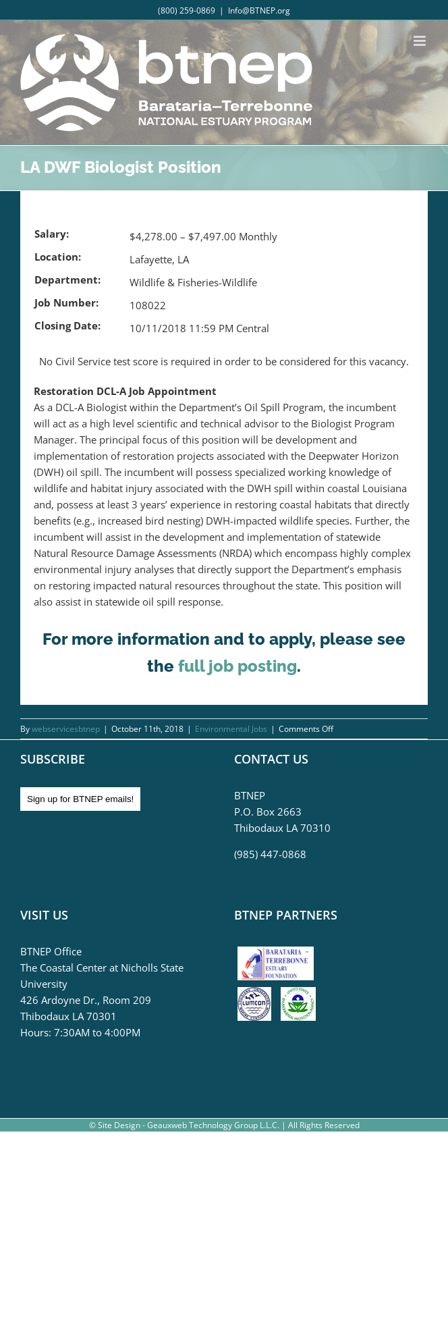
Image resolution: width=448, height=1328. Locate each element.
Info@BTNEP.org (259, 10)
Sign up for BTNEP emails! (80, 799)
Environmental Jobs (231, 729)
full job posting (237, 666)
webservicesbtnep (66, 729)
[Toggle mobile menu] (421, 41)
